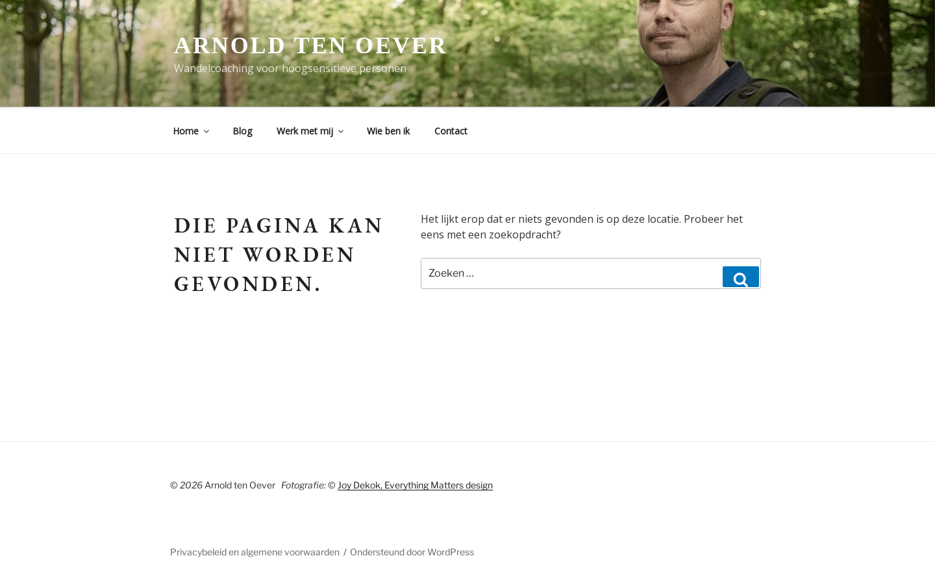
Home (192, 131)
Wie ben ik (388, 131)
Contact (451, 131)
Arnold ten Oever (310, 45)
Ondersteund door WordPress (412, 551)
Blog (242, 131)
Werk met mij (311, 131)
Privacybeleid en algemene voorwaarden (255, 551)
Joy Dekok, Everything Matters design (415, 484)
